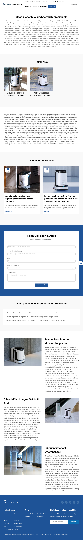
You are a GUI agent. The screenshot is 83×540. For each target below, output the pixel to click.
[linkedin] (62, 502)
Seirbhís (27, 6)
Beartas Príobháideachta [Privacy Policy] (45, 534)
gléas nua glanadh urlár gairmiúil (17, 317)
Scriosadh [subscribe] (73, 521)
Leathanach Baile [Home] (30, 2)
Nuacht (35, 6)
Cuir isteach (41, 285)
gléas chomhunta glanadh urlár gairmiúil (52, 320)
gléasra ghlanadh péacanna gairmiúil (18, 313)
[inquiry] (81, 263)
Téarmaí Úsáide (18, 523)
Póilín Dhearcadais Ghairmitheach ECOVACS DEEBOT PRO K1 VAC (41, 94)
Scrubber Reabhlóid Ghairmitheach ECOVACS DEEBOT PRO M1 (15, 94)
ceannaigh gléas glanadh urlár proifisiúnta (45, 317)
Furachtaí (45, 2)
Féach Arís (8, 211)
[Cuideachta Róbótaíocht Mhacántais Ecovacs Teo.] (12, 4)
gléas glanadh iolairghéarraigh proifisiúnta (47, 313)
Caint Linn (52, 6)
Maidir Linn (43, 6)
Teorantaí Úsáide (64, 534)
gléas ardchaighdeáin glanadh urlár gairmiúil (20, 320)
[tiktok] (74, 502)
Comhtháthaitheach (58, 2)
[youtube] (70, 502)
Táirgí (38, 2)
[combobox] (11, 254)
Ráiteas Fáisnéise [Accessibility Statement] (56, 534)
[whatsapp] (78, 502)
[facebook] (66, 502)
